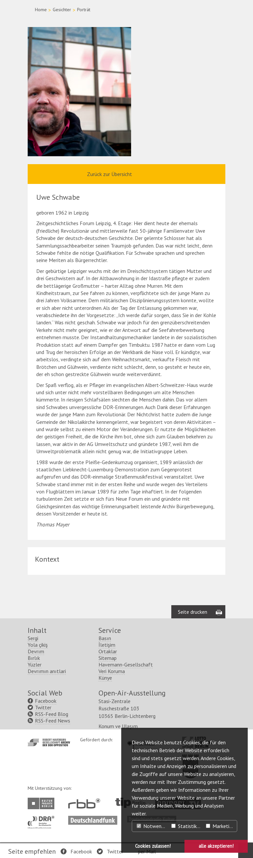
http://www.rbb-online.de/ (86, 803)
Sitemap (107, 658)
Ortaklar (107, 651)
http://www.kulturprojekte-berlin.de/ (43, 803)
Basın (104, 638)
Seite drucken (192, 611)
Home (41, 10)
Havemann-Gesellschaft (125, 664)
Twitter (115, 851)
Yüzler (35, 664)
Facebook (81, 851)
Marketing (220, 826)
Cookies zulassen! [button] (153, 846)
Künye (105, 677)
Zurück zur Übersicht (109, 174)
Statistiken (186, 826)
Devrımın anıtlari (47, 671)
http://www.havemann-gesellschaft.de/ (49, 742)
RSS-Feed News (52, 720)
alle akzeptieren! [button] (216, 846)
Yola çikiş (38, 644)
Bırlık (34, 658)
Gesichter (62, 10)
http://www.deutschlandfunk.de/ (92, 819)
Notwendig (152, 826)
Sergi (33, 638)
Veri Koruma (111, 671)
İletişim (106, 644)
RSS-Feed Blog (51, 714)
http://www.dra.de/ (43, 819)
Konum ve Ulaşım (118, 726)
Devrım (36, 651)
